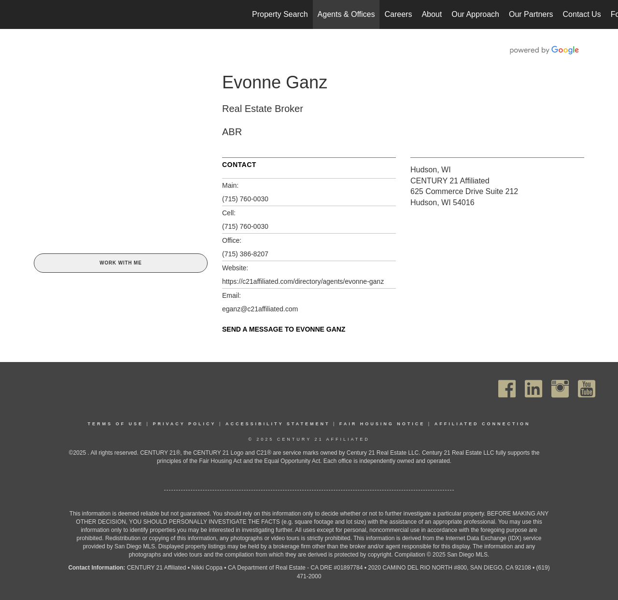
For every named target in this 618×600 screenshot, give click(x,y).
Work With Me (120, 262)
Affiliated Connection (483, 423)
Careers (398, 14)
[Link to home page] (12, 14)
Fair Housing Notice (382, 423)
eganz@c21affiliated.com (260, 309)
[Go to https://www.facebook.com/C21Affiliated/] (507, 389)
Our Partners (531, 14)
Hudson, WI (430, 170)
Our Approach (475, 14)
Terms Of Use (116, 423)
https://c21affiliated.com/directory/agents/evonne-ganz (303, 281)
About (431, 14)
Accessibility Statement (277, 423)
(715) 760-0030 (245, 199)
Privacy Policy (184, 423)
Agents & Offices (346, 14)
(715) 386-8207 (245, 254)
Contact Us (582, 14)
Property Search (280, 14)
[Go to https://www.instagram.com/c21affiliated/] (560, 389)
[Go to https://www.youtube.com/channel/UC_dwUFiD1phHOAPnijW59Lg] (587, 389)
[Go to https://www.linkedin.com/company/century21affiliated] (533, 389)
